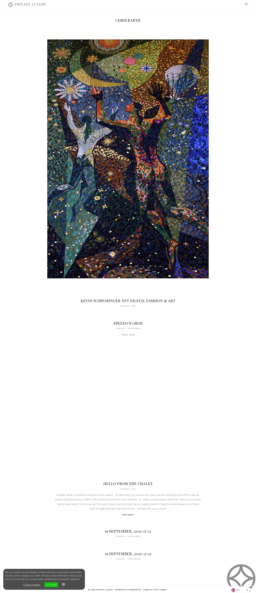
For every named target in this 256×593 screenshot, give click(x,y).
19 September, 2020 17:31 (128, 553)
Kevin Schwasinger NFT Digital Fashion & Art (128, 300)
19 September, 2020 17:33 (128, 531)
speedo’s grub (128, 323)
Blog (134, 306)
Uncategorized (133, 328)
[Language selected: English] (239, 590)
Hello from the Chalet (128, 483)
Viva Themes (160, 589)
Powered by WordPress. (129, 589)
